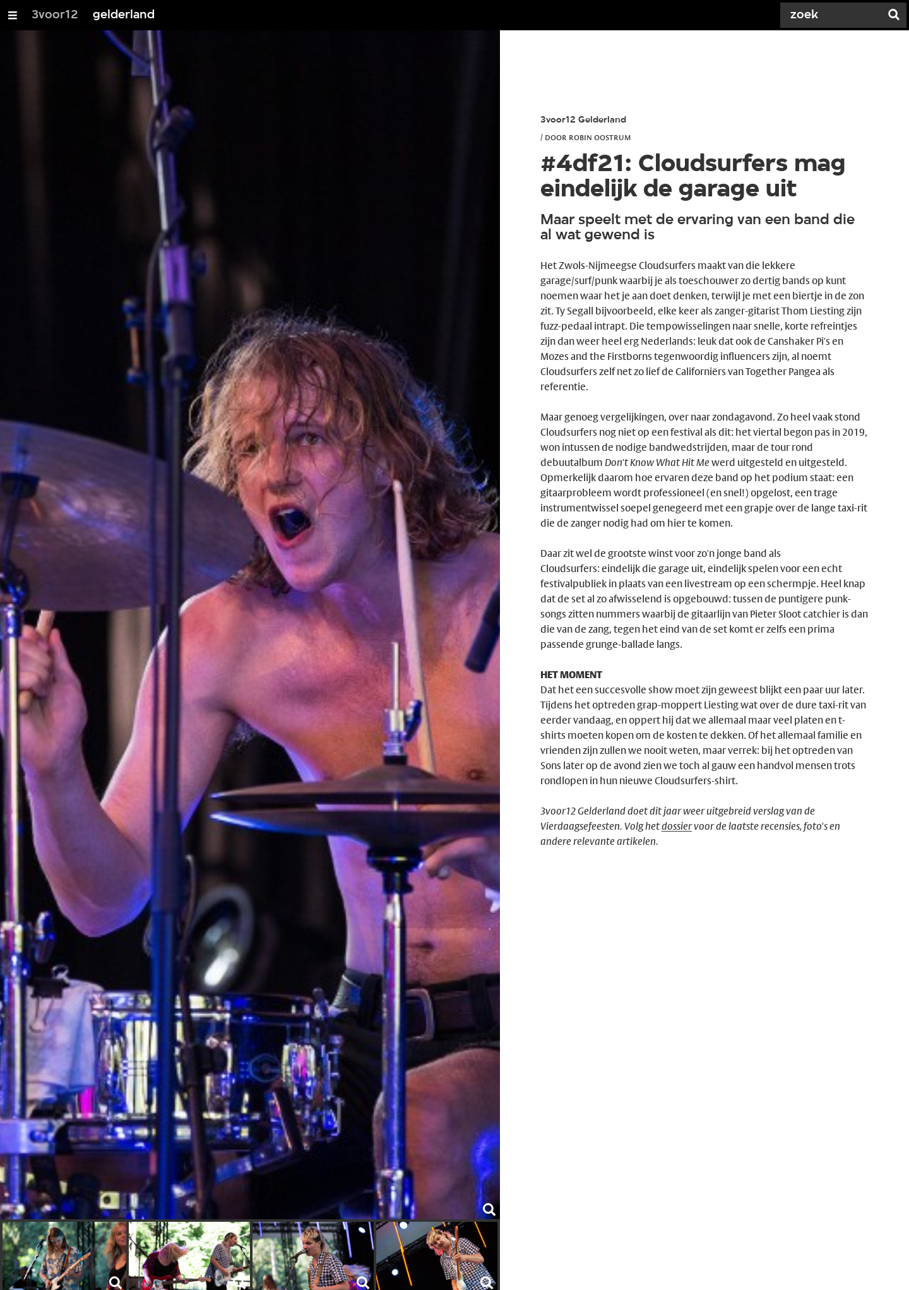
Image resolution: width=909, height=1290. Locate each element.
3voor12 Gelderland (583, 120)
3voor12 (55, 15)
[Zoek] (833, 15)
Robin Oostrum (600, 137)
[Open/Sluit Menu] (12, 15)
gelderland (124, 15)
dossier (677, 826)
